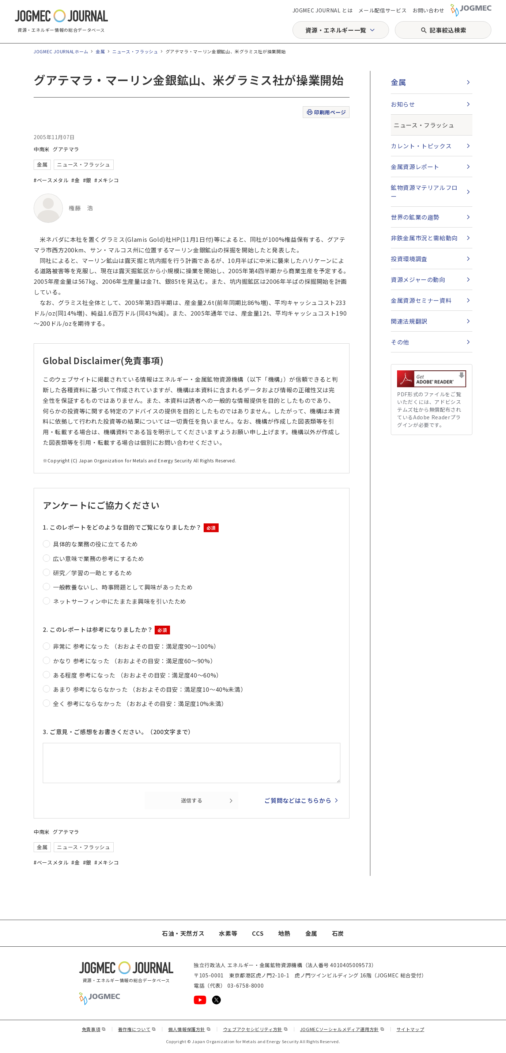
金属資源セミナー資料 (421, 300)
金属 (100, 51)
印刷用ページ (326, 112)
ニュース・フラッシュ (135, 51)
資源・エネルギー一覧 (335, 30)
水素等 (228, 933)
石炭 (338, 933)
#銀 (87, 180)
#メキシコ (106, 180)
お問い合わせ (428, 10)
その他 (400, 341)
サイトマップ (410, 1029)
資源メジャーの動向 (418, 279)
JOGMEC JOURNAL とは (322, 10)
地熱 (284, 933)
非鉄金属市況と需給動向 (424, 237)
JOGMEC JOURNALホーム (61, 51)
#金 (75, 180)
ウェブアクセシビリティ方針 (255, 1029)
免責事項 (94, 1029)
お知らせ (403, 104)
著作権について (137, 1029)
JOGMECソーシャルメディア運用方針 (342, 1029)
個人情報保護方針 (189, 1029)
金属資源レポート (415, 166)
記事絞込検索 (448, 30)
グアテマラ (66, 149)
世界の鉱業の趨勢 (415, 217)
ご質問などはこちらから (297, 800)
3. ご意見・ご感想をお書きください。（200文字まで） (118, 731)
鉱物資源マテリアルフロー (424, 192)
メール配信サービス (382, 10)
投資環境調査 (409, 258)
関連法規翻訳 (409, 321)
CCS (258, 933)
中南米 (42, 149)
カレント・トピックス (421, 145)
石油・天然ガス (183, 933)
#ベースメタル (51, 180)
